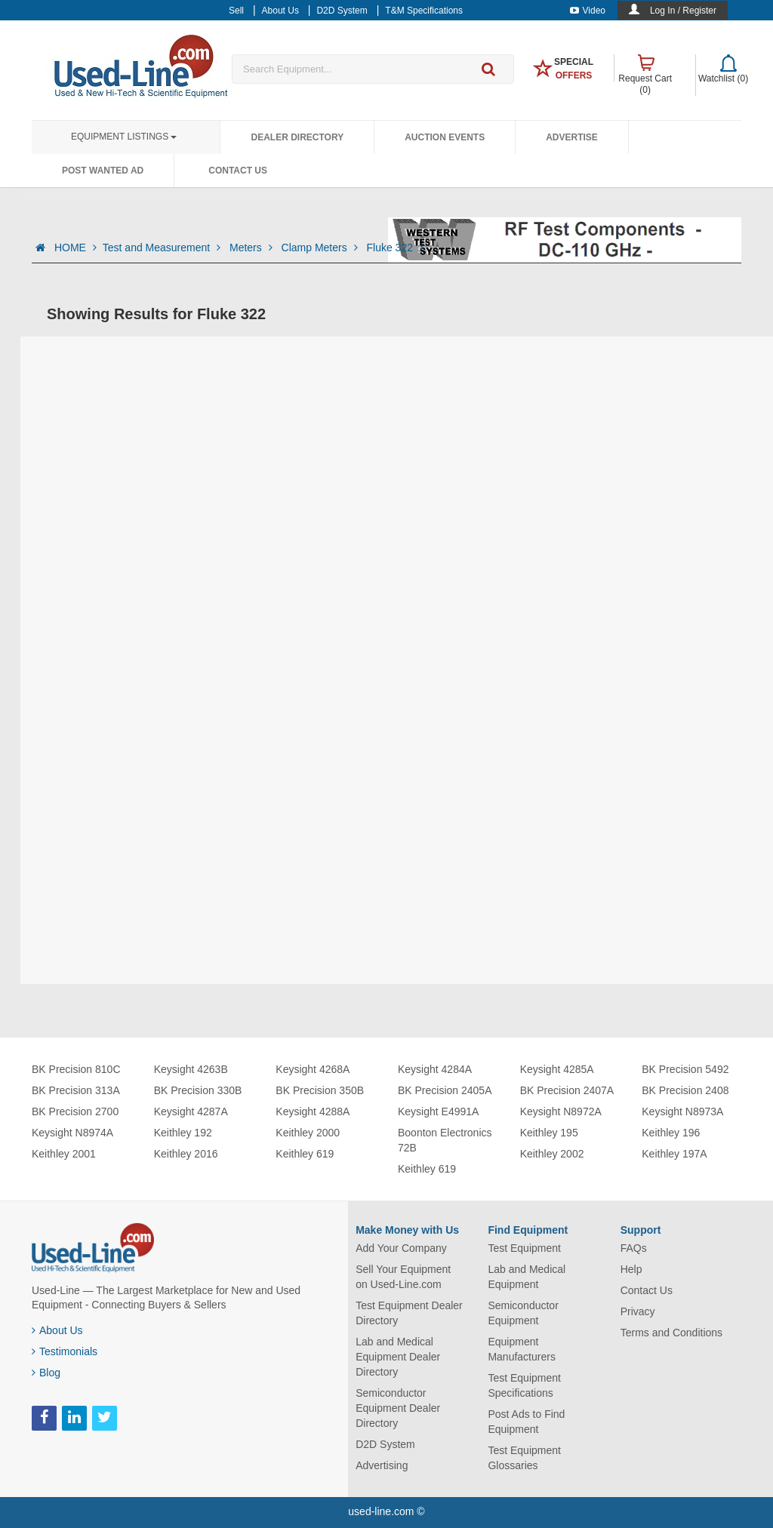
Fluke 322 (394, 247)
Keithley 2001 (64, 1154)
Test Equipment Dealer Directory (409, 1313)
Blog (46, 1373)
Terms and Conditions (671, 1333)
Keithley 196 (671, 1133)
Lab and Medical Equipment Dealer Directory (398, 1357)
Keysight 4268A (313, 1069)
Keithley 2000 (308, 1133)
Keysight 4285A (557, 1069)
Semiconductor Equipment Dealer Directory (398, 1408)
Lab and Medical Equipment (526, 1276)
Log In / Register (683, 10)
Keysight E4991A (438, 1111)
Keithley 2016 (186, 1154)
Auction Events (445, 137)
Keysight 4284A (435, 1069)
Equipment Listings (124, 136)
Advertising (382, 1465)
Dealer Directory (297, 137)
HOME (75, 247)
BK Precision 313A (76, 1090)
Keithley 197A (674, 1154)
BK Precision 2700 (75, 1111)
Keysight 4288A (313, 1111)
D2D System (385, 1444)
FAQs (634, 1248)
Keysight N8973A (682, 1111)
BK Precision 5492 (685, 1069)
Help (631, 1269)
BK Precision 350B (320, 1090)
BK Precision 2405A (445, 1090)
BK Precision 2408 (685, 1090)
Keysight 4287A (191, 1111)
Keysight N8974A (72, 1133)
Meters (252, 247)
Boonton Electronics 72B (445, 1140)
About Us (57, 1330)
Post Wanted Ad (102, 170)
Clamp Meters (321, 247)
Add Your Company (401, 1248)
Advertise (572, 137)
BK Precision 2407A (567, 1090)
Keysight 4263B (191, 1069)
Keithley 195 (549, 1133)
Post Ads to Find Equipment (526, 1421)
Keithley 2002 (552, 1154)
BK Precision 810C (76, 1069)
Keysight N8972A (561, 1111)
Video (587, 10)
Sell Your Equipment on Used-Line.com (403, 1276)
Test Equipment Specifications (524, 1385)
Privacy (638, 1311)
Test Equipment (524, 1248)
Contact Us (237, 170)
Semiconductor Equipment (523, 1313)
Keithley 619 (305, 1154)
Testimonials (64, 1351)
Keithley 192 (183, 1133)
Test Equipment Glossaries (524, 1457)
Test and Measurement (163, 247)
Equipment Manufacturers (521, 1349)
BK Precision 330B (198, 1090)
